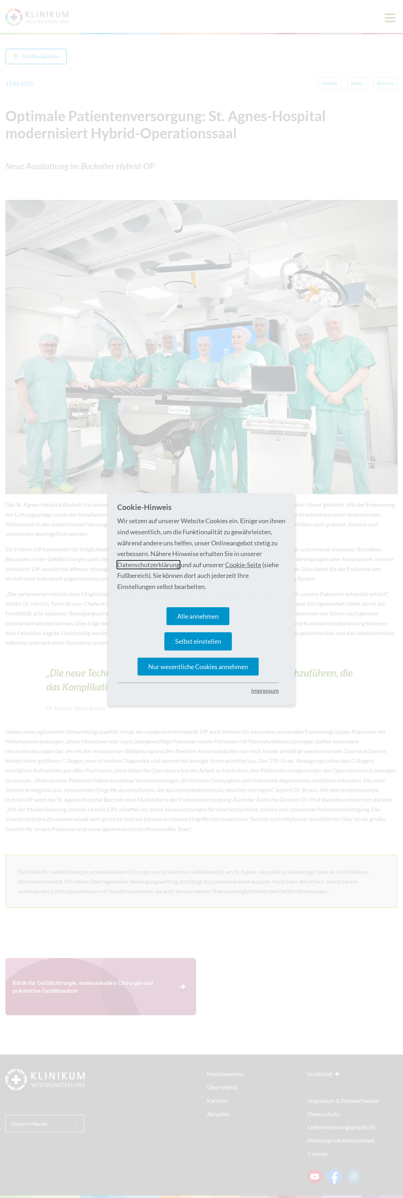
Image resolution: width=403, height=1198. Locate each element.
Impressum (265, 690)
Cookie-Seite (243, 565)
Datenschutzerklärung (148, 565)
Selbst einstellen (198, 641)
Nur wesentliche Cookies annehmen (198, 667)
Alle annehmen (198, 616)
